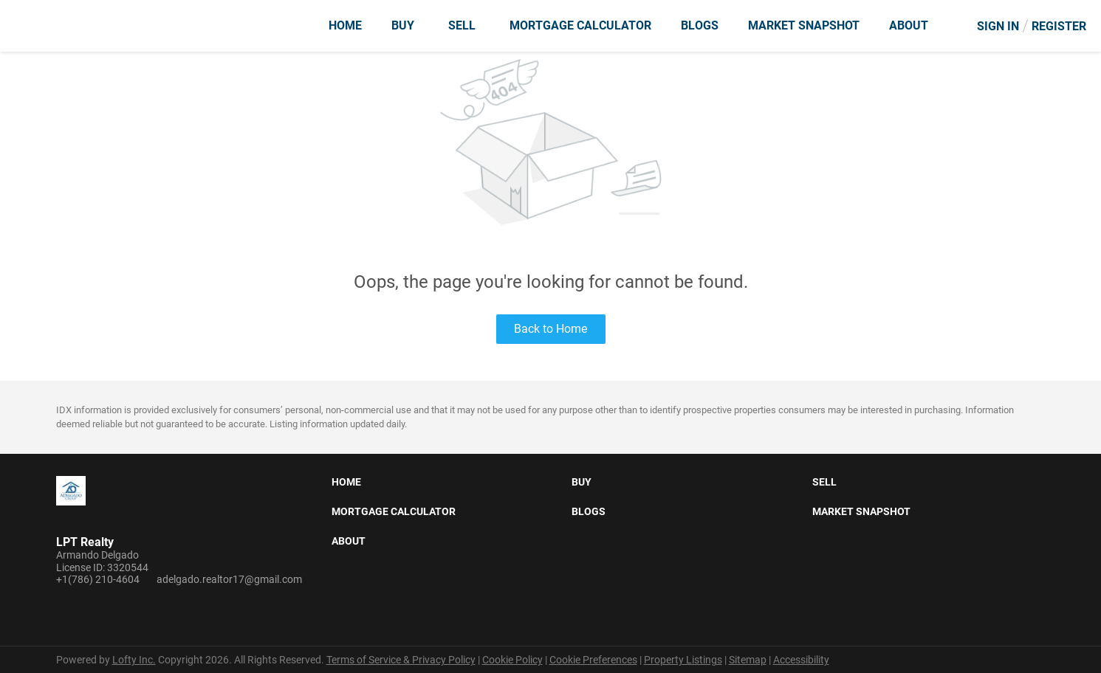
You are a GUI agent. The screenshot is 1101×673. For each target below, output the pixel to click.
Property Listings (683, 660)
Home (345, 25)
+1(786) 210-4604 (98, 579)
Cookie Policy (512, 660)
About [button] (908, 25)
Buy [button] (402, 25)
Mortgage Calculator (580, 25)
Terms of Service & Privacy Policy (401, 660)
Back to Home (550, 329)
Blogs (699, 25)
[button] (350, 485)
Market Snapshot (804, 25)
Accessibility (801, 660)
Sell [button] (462, 25)
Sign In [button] (998, 26)
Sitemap (747, 660)
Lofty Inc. (134, 660)
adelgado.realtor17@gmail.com (229, 579)
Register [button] (1059, 26)
